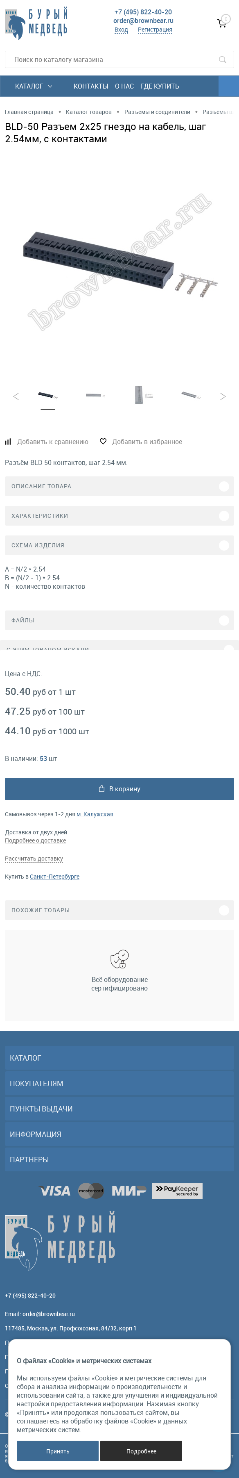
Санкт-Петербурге (54, 876)
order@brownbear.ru (143, 20)
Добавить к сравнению (52, 441)
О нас (124, 86)
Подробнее (141, 1451)
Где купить (159, 86)
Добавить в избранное (147, 441)
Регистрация (155, 29)
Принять (58, 1451)
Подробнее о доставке (35, 840)
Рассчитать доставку (34, 858)
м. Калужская (95, 814)
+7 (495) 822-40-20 (143, 11)
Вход (121, 29)
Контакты (91, 86)
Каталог (33, 86)
